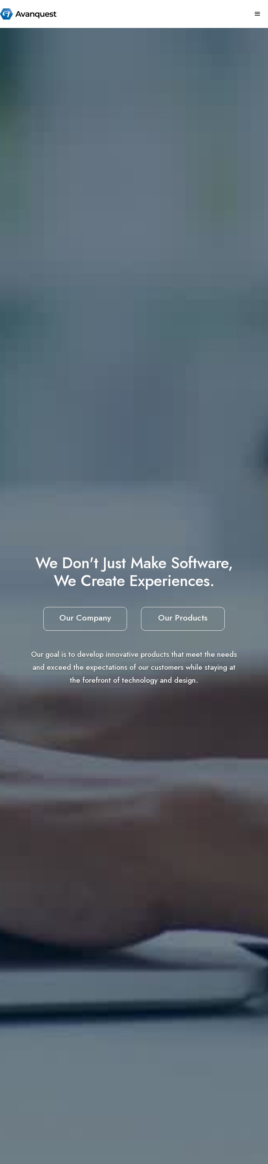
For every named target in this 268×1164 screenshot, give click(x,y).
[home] (28, 14)
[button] (257, 13)
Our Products (183, 618)
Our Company (85, 618)
